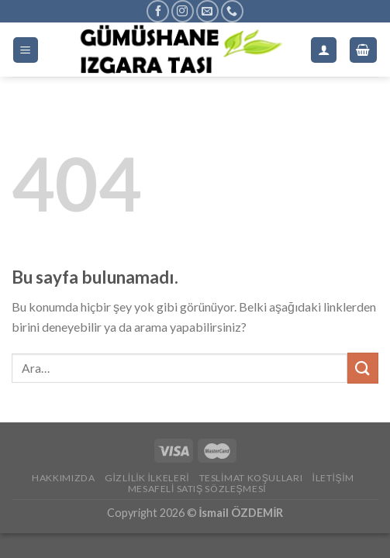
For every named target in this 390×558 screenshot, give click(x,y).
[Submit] (362, 368)
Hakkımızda (63, 478)
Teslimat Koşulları (251, 478)
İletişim (333, 478)
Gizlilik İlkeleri (147, 478)
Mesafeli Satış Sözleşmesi (197, 488)
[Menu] (26, 50)
